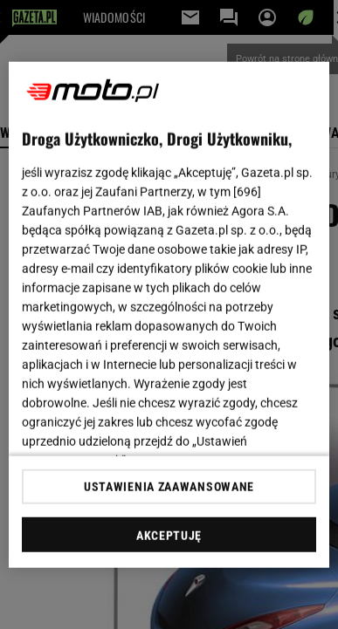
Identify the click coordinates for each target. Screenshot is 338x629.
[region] (169, 314)
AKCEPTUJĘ (169, 536)
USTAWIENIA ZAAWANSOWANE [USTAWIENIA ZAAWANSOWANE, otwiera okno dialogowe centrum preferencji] (169, 487)
